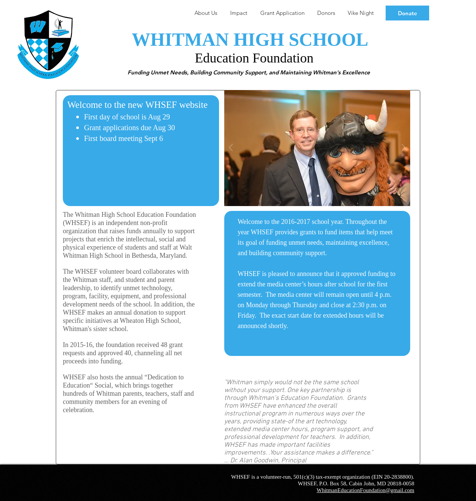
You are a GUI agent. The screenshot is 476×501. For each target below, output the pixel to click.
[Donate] (407, 13)
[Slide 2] (318, 196)
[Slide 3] (326, 196)
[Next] (403, 148)
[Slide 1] (309, 195)
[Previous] (231, 148)
